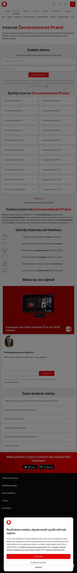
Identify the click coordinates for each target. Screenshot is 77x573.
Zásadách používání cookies (55, 550)
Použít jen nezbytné (38, 562)
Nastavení (38, 567)
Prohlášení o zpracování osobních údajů (32, 547)
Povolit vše (38, 556)
